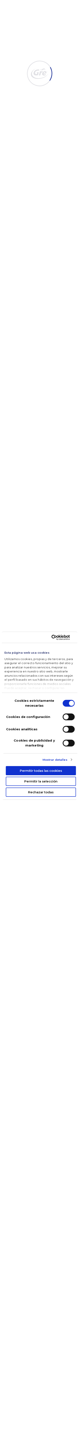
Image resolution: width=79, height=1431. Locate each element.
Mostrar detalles (55, 759)
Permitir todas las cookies (41, 771)
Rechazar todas (41, 792)
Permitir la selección (41, 781)
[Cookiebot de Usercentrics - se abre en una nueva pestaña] (57, 637)
